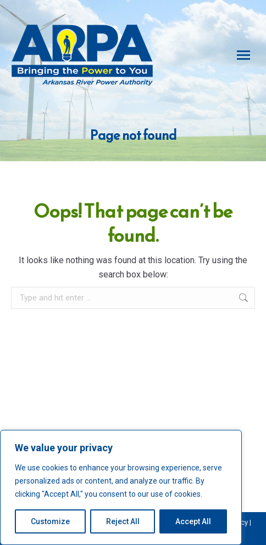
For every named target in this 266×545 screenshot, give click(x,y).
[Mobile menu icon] (243, 55)
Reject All (123, 521)
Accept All (193, 521)
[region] (121, 487)
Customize (50, 521)
